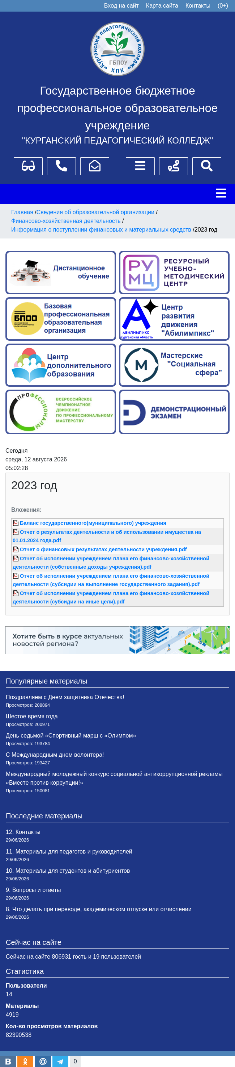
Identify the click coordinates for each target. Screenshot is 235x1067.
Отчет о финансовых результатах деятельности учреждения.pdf (103, 549)
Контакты (197, 6)
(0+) (223, 6)
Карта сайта (162, 6)
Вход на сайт (121, 6)
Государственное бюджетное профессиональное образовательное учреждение (117, 108)
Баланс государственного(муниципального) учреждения (93, 523)
